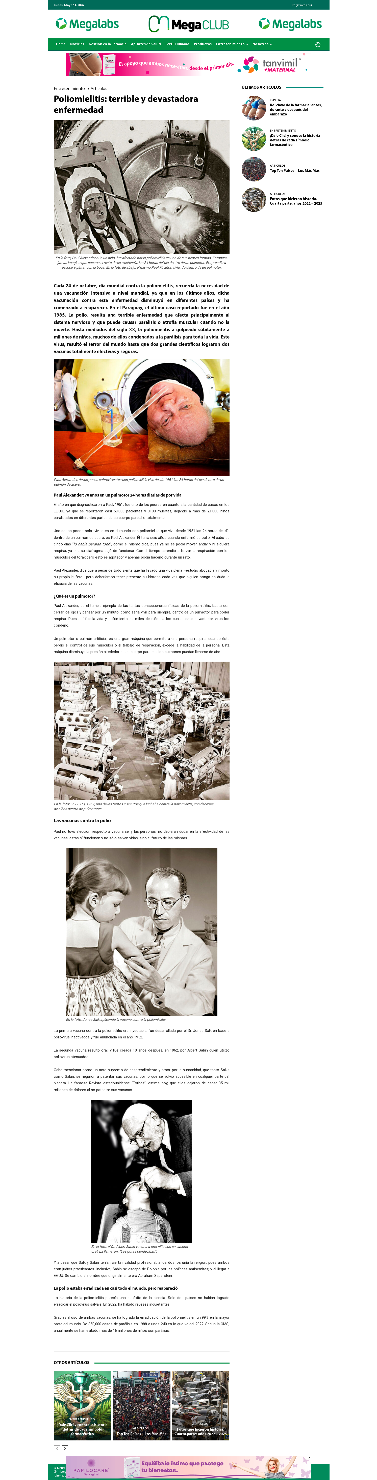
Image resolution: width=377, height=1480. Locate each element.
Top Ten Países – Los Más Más (141, 1434)
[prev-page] (57, 1448)
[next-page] (65, 1448)
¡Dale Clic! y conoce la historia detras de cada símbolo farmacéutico (82, 1429)
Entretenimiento (69, 88)
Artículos (99, 88)
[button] (317, 44)
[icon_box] (301, 3)
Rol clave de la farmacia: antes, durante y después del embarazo (296, 110)
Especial (276, 100)
